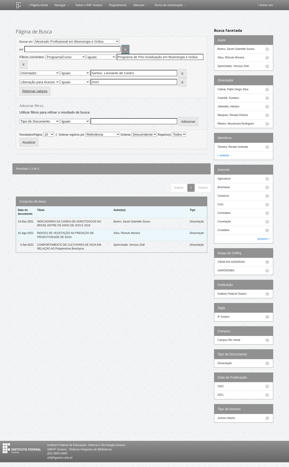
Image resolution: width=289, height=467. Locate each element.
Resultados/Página (30, 134)
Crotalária (223, 230)
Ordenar (126, 134)
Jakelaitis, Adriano (229, 106)
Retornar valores (34, 91)
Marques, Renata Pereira (233, 115)
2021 (221, 394)
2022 (221, 386)
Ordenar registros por (71, 134)
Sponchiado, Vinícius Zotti (129, 244)
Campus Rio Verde (229, 340)
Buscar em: (26, 41)
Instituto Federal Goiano (232, 293)
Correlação (224, 221)
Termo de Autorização (170, 5)
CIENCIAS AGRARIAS (231, 262)
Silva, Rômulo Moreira (126, 233)
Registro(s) (164, 134)
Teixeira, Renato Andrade (233, 146)
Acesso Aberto (226, 418)
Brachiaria (224, 187)
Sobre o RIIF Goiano (88, 5)
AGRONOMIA (226, 270)
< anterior (223, 155)
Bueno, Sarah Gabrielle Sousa (131, 221)
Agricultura (224, 178)
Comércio (223, 195)
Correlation (224, 213)
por (21, 49)
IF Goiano (224, 316)
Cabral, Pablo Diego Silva (233, 89)
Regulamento (117, 5)
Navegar (61, 5)
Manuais (140, 5)
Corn (221, 204)
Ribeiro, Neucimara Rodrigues (236, 123)
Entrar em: (267, 5)
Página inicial (38, 5)
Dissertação (197, 221)
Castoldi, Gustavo (228, 97)
